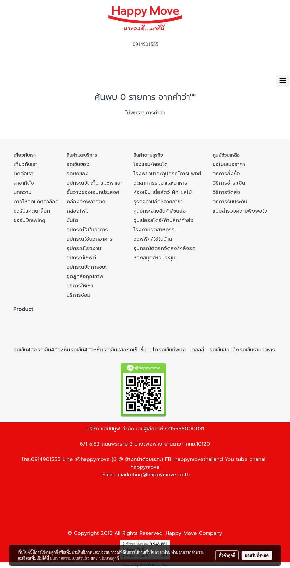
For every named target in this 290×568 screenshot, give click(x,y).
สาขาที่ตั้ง (24, 183)
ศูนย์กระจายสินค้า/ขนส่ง (159, 211)
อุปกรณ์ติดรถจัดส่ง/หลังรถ (164, 248)
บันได (72, 220)
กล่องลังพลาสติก (86, 202)
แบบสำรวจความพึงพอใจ (240, 211)
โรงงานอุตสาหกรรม (155, 230)
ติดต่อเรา (23, 174)
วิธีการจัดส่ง (226, 192)
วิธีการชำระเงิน (229, 183)
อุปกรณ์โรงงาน (84, 248)
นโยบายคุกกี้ (109, 558)
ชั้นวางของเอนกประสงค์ (93, 192)
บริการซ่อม (78, 295)
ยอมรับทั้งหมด (257, 555)
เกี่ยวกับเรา (26, 164)
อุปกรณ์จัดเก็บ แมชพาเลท (95, 183)
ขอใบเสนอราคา (229, 164)
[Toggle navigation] (282, 81)
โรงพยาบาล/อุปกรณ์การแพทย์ (167, 174)
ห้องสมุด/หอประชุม (154, 258)
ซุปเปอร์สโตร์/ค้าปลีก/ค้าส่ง (163, 220)
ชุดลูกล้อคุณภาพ (85, 276)
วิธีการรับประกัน (230, 202)
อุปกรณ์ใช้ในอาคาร (87, 230)
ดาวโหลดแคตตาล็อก (36, 202)
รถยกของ (78, 174)
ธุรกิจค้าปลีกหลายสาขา (158, 202)
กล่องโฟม (78, 211)
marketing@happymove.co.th (154, 475)
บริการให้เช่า (80, 286)
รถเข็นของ (78, 164)
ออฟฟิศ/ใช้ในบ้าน (152, 239)
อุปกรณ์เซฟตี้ (81, 258)
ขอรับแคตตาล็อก (32, 211)
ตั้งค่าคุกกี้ (227, 555)
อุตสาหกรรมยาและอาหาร (160, 183)
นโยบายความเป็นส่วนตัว (69, 558)
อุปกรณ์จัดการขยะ (87, 267)
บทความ (22, 192)
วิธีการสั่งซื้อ (226, 174)
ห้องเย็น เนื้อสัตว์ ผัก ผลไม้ (162, 192)
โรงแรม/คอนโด (150, 164)
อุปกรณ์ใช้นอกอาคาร (89, 239)
